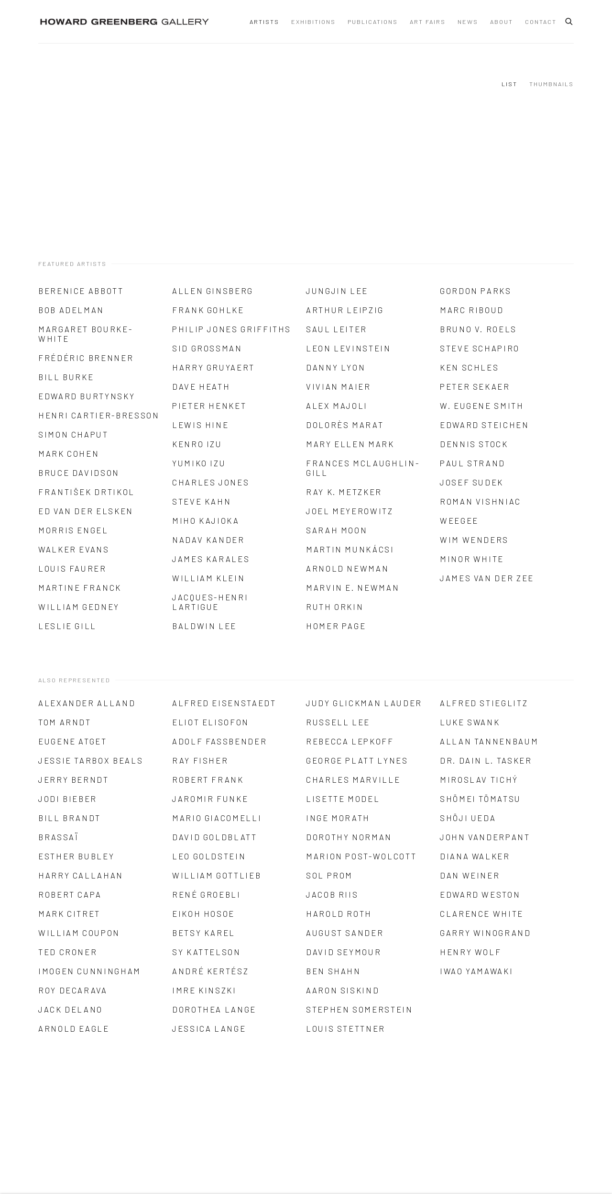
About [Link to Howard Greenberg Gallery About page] (501, 21)
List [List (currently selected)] (509, 84)
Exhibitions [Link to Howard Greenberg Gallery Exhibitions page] (313, 21)
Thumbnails (551, 84)
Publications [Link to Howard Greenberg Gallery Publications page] (373, 21)
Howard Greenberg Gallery (124, 21)
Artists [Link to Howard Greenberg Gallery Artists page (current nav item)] (264, 21)
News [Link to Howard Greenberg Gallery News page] (468, 21)
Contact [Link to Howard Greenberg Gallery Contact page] (541, 21)
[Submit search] (569, 20)
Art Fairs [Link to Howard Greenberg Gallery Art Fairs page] (428, 21)
